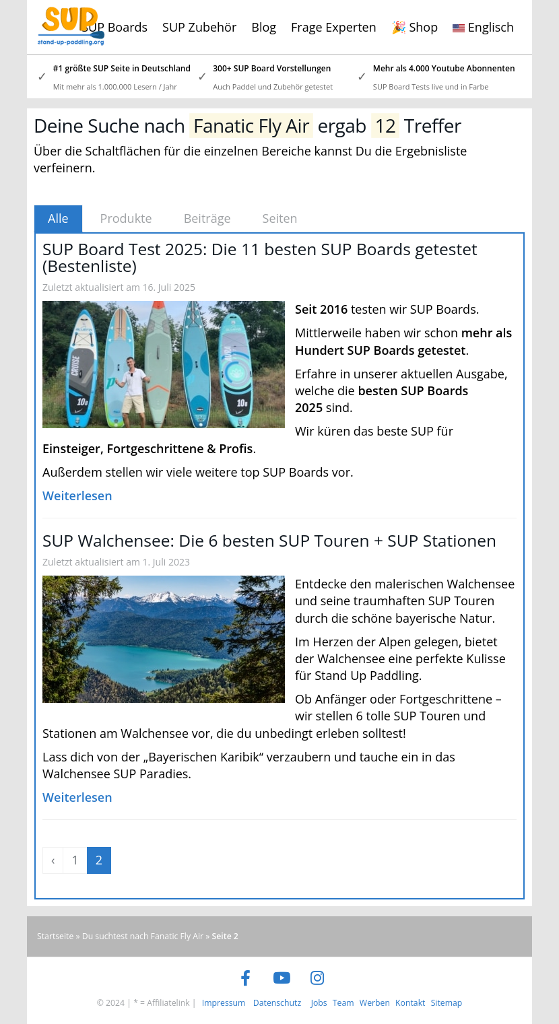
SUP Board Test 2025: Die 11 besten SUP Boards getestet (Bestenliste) (260, 257)
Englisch (483, 27)
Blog (263, 27)
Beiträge (207, 218)
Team (343, 1003)
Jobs (319, 1003)
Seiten (280, 218)
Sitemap (447, 1003)
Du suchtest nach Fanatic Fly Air (142, 936)
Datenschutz (277, 1003)
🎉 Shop (414, 27)
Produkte (126, 218)
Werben (375, 1003)
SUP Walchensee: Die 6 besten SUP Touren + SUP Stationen (269, 540)
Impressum (224, 1003)
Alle (58, 218)
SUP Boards (114, 27)
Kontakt (410, 1003)
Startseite (55, 936)
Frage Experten (333, 27)
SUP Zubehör (199, 27)
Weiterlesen (77, 495)
